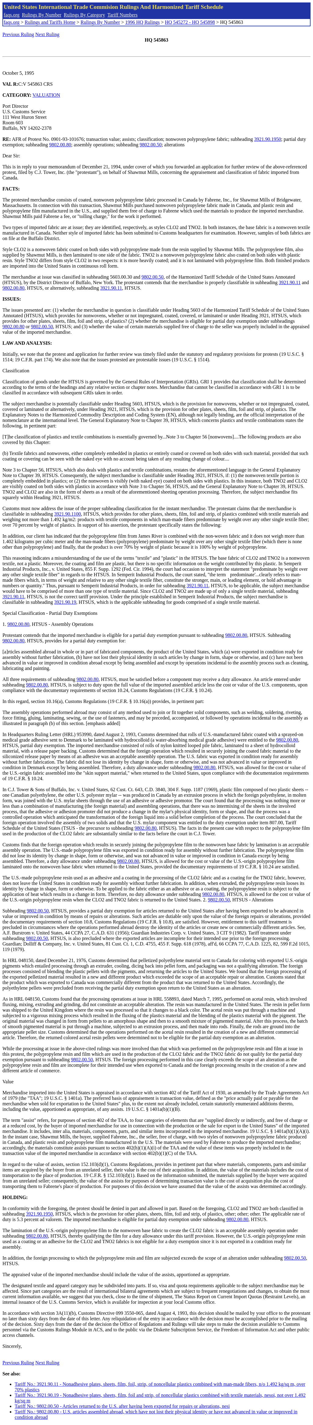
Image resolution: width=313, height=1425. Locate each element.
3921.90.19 (65, 602)
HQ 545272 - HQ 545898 (190, 22)
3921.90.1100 (67, 514)
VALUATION (46, 95)
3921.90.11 (289, 282)
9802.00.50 (151, 144)
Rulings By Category (84, 14)
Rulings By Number (41, 14)
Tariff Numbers (122, 14)
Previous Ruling (18, 34)
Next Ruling (47, 34)
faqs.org (12, 14)
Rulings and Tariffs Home (50, 22)
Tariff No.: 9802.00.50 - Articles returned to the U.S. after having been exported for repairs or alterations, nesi (122, 1406)
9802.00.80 (60, 144)
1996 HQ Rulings (142, 22)
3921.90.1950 (267, 139)
